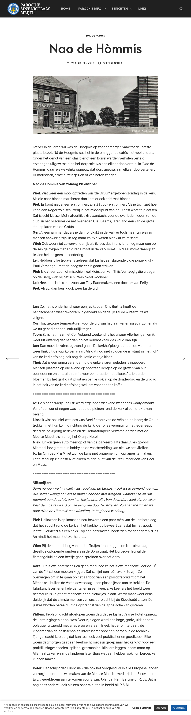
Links (142, 8)
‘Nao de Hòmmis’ (96, 35)
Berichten (120, 8)
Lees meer (161, 707)
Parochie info (89, 8)
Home (65, 8)
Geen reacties (110, 63)
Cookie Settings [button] (141, 707)
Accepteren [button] (179, 707)
